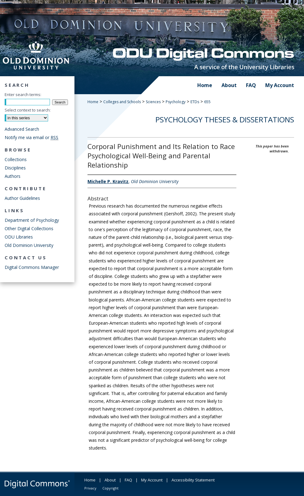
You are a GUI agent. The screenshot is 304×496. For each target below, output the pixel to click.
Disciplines (15, 168)
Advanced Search (22, 129)
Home (92, 101)
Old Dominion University (29, 245)
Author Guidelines (22, 198)
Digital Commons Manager (32, 267)
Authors (12, 176)
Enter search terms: (23, 94)
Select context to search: (28, 110)
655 (207, 101)
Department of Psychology (32, 220)
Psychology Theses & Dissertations (224, 119)
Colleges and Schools (122, 101)
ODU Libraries (19, 237)
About (110, 480)
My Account (152, 480)
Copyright (110, 488)
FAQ (128, 480)
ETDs (194, 101)
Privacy (90, 488)
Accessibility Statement (193, 480)
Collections (16, 159)
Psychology (176, 101)
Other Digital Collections (29, 228)
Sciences (153, 101)
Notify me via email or (31, 137)
